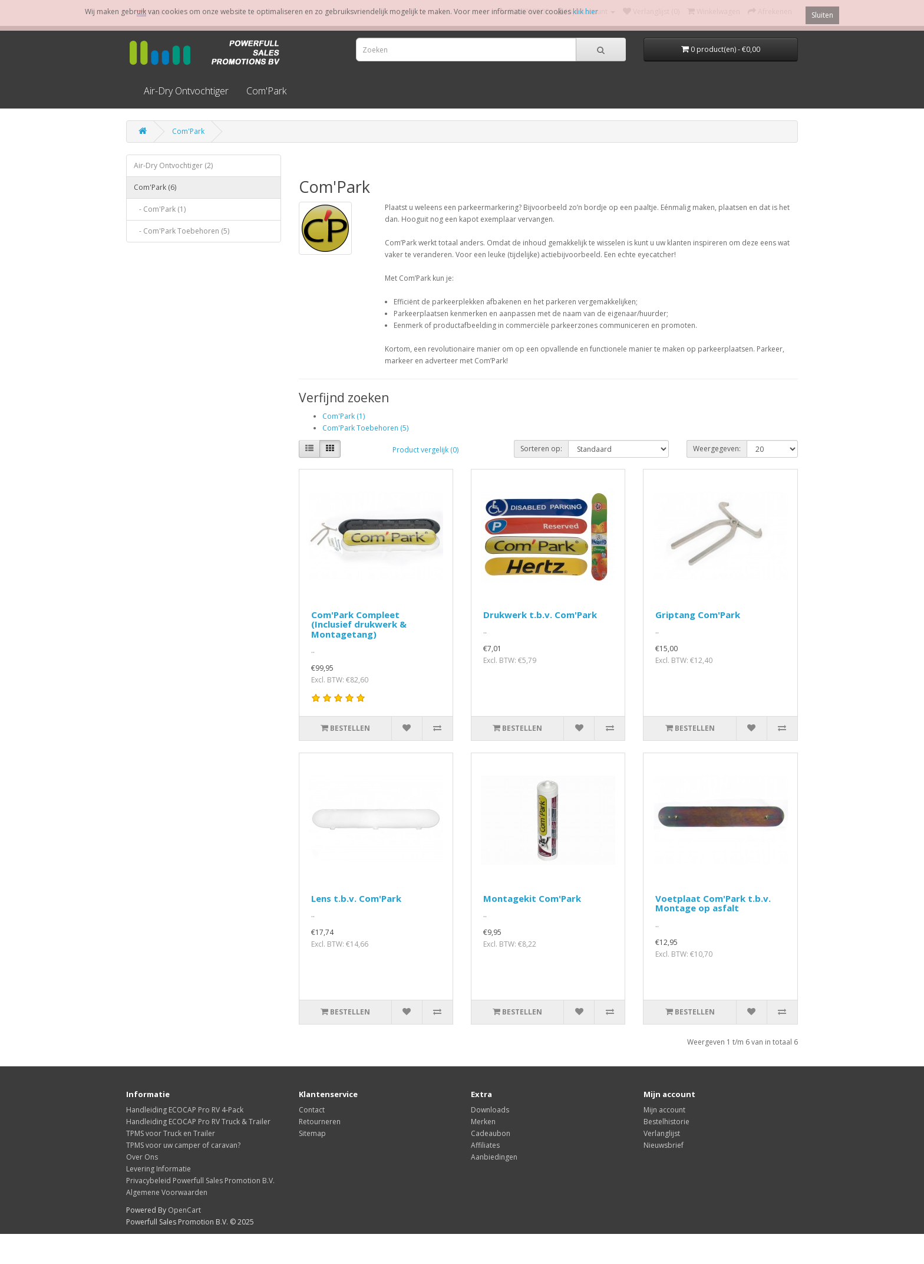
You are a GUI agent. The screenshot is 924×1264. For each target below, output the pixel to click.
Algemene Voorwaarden (166, 1192)
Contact (312, 1110)
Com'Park (266, 90)
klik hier (585, 11)
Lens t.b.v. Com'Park (356, 898)
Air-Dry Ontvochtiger (186, 90)
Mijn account (664, 1110)
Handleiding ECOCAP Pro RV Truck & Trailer (198, 1122)
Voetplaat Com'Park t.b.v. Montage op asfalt (713, 903)
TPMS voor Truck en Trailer (170, 1133)
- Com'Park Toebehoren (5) (181, 231)
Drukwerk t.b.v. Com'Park (540, 614)
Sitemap (312, 1133)
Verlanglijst (662, 1133)
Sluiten (822, 15)
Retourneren (320, 1122)
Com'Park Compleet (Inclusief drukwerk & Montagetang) (359, 624)
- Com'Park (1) (160, 209)
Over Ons (142, 1157)
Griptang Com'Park (697, 614)
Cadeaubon (490, 1133)
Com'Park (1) (343, 416)
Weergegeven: (717, 449)
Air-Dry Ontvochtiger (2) (173, 165)
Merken (483, 1122)
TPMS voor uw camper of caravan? (183, 1145)
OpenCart (184, 1210)
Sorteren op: (541, 449)
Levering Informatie (158, 1169)
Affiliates (485, 1145)
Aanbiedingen (494, 1157)
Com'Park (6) (155, 187)
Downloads (490, 1110)
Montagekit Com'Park (532, 898)
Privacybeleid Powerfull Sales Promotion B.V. (200, 1181)
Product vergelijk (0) (425, 450)
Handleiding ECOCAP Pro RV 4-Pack (184, 1110)
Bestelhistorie (666, 1122)
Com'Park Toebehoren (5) (365, 428)
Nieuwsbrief (664, 1145)
